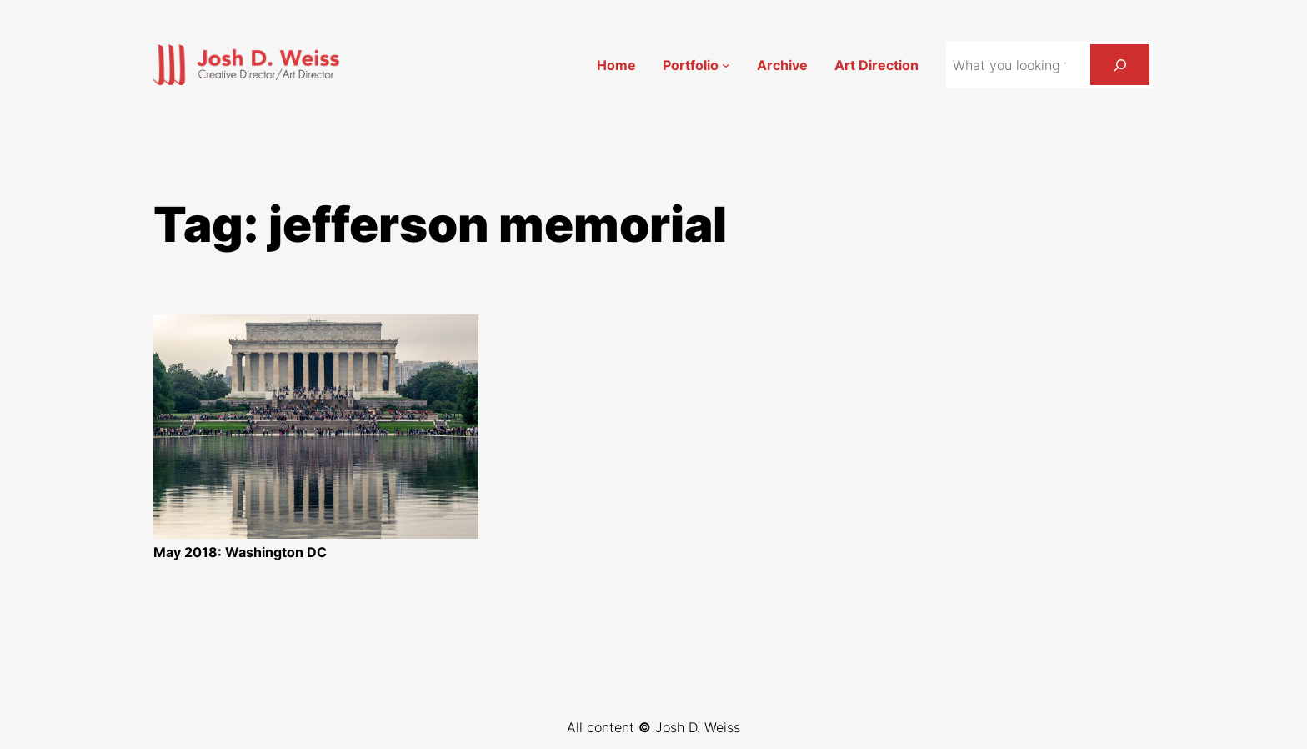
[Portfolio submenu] (726, 65)
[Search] (1119, 64)
